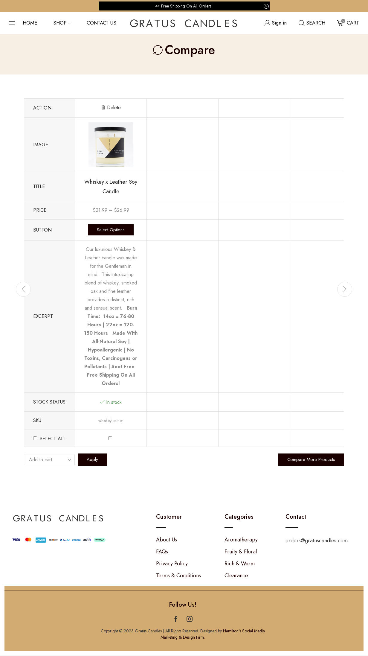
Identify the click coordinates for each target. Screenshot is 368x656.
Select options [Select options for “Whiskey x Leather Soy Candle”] (111, 230)
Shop (62, 22)
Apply (93, 460)
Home (30, 22)
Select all (53, 439)
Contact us (101, 22)
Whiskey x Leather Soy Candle (110, 186)
